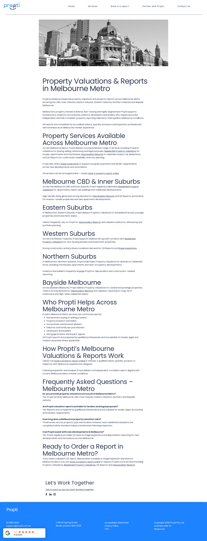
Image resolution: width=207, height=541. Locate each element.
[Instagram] (54, 494)
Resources (159, 529)
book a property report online (103, 173)
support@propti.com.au (18, 525)
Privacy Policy (112, 525)
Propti (12, 510)
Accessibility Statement (117, 522)
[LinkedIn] (50, 494)
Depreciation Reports (92, 154)
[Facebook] (46, 494)
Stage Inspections (69, 163)
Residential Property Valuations (120, 151)
